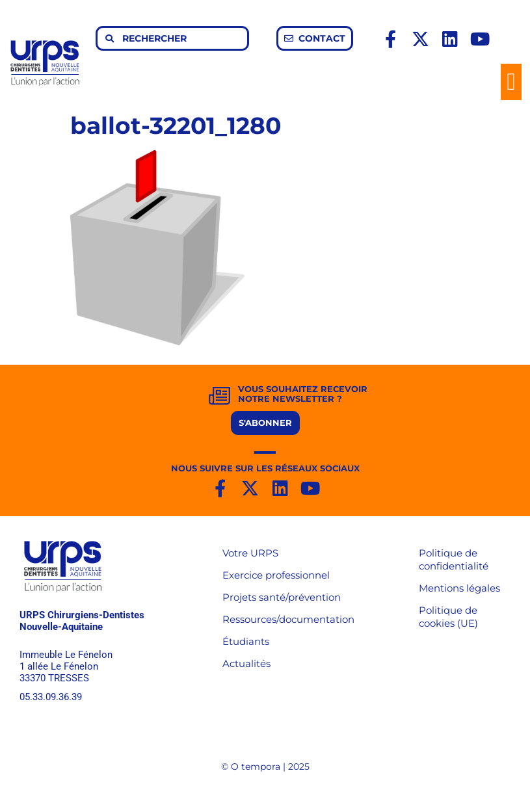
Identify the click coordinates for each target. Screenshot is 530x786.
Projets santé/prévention (281, 597)
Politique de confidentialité (453, 559)
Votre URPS (250, 553)
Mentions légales (459, 588)
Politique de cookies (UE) (448, 616)
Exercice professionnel (276, 575)
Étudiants (245, 641)
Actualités (246, 663)
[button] (511, 82)
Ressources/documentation (288, 619)
